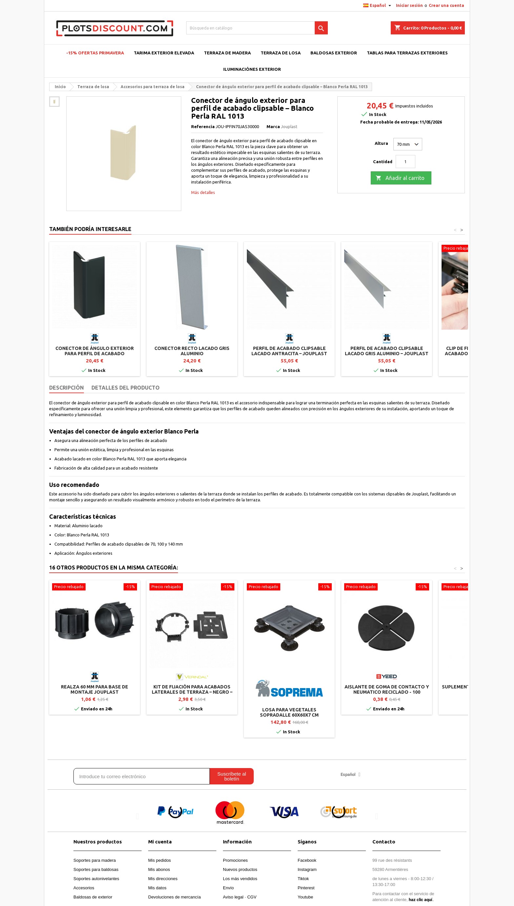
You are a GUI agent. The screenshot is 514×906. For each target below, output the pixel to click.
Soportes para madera (94, 860)
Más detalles (203, 192)
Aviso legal (233, 897)
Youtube (305, 897)
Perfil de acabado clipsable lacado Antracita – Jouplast (289, 351)
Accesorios (83, 887)
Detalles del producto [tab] (125, 388)
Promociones (235, 860)
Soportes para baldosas (95, 869)
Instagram (307, 869)
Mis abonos (159, 869)
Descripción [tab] (66, 388)
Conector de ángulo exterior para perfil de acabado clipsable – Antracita (94, 353)
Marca (273, 126)
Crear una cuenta (446, 5)
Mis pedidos (159, 860)
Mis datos (157, 887)
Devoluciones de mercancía (174, 897)
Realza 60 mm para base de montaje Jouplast (94, 689)
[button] (137, 816)
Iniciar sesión (409, 5)
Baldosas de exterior (92, 897)
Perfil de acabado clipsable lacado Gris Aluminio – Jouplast (386, 351)
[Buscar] (257, 27)
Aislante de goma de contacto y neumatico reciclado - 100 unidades (387, 692)
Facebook (307, 860)
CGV (251, 897)
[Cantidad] (405, 161)
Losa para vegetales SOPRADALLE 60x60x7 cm (289, 712)
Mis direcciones (163, 878)
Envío (228, 887)
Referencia (203, 126)
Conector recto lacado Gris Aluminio (191, 351)
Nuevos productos (240, 869)
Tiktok (303, 878)
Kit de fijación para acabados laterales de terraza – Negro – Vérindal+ (192, 692)
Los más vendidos (240, 878)
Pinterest (306, 887)
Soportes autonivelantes (96, 878)
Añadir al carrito (400, 178)
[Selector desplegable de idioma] (378, 5)
